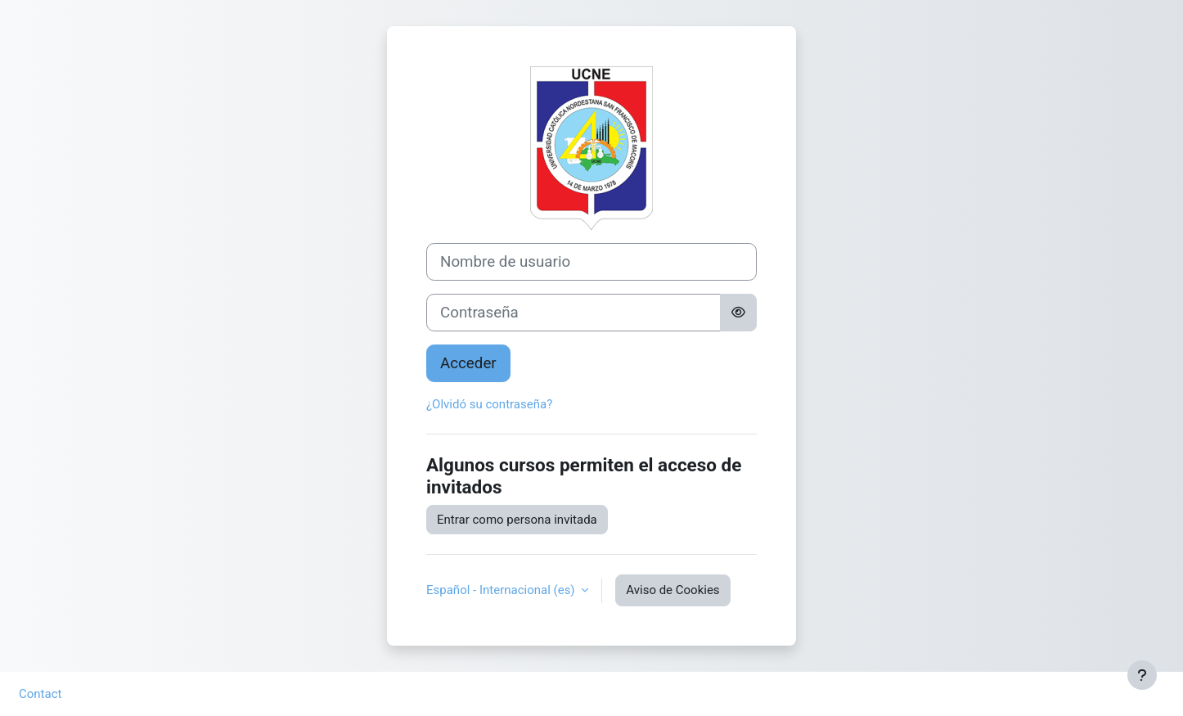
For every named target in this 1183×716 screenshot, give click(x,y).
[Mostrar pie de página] (1142, 675)
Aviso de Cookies (672, 590)
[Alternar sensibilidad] (738, 312)
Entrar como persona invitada (517, 519)
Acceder (468, 363)
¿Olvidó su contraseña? (489, 404)
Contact (40, 694)
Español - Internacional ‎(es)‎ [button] (502, 590)
